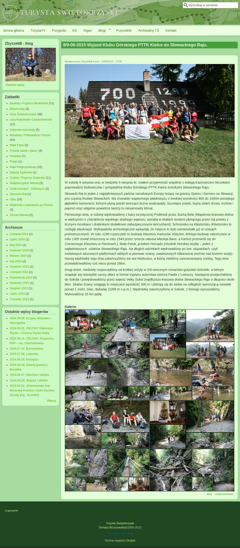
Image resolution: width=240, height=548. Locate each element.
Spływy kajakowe (21, 172)
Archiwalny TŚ (148, 30)
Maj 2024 (16, 245)
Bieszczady (17, 109)
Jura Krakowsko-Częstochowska (31, 119)
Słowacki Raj (18, 194)
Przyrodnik (124, 30)
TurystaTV (38, 30)
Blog (209, 494)
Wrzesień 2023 (19, 283)
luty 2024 (16, 261)
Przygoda (59, 30)
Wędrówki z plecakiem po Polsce (31, 205)
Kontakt (171, 30)
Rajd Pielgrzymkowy (23, 167)
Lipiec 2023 (17, 293)
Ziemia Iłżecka (19, 215)
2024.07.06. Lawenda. (24, 354)
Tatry (13, 199)
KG (74, 30)
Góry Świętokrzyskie (23, 114)
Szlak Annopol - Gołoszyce (27, 188)
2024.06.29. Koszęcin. (24, 359)
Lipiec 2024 (17, 239)
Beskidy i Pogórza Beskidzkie (29, 103)
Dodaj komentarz (224, 494)
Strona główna (13, 30)
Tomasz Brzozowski (112, 527)
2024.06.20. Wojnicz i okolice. (29, 380)
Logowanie (11, 510)
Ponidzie (15, 156)
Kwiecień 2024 (19, 250)
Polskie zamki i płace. (24, 150)
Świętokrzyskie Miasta (24, 183)
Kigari (88, 30)
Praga (14, 161)
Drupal (130, 540)
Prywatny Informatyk (120, 533)
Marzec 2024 (18, 255)
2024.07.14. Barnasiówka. (27, 348)
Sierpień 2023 (19, 288)
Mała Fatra (17, 145)
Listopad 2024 (19, 234)
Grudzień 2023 (19, 266)
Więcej (51, 400)
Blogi (103, 30)
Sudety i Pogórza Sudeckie (27, 177)
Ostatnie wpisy (14, 85)
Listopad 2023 (19, 272)
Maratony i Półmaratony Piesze (30, 135)
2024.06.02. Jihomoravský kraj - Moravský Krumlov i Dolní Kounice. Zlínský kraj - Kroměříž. (32, 390)
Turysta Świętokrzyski (120, 523)
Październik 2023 (21, 277)
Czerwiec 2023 (19, 299)
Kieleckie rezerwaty (22, 129)
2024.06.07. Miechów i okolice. (30, 375)
